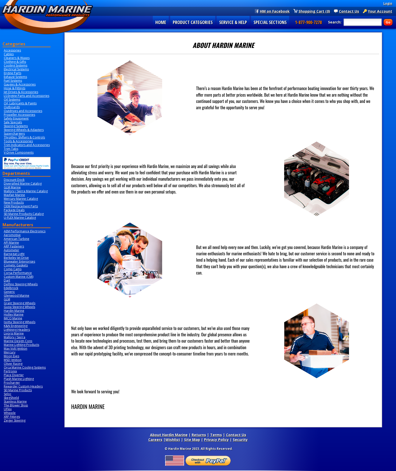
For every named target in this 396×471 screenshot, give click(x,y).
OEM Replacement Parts (21, 206)
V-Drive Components (19, 152)
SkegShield (11, 398)
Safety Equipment (16, 118)
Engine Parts (12, 73)
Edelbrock (11, 288)
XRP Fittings (12, 416)
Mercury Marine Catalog (21, 199)
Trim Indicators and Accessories (27, 145)
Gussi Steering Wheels (19, 307)
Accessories (12, 50)
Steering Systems (16, 126)
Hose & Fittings (14, 88)
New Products (14, 202)
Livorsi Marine (14, 333)
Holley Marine (13, 314)
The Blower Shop (16, 405)
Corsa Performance (18, 273)
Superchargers (14, 133)
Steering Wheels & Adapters (24, 130)
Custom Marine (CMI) (18, 276)
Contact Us (349, 11)
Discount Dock (14, 180)
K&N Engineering (16, 326)
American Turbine (16, 239)
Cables (9, 54)
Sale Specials (13, 122)
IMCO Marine (13, 318)
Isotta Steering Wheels (19, 322)
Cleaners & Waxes (17, 58)
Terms (216, 434)
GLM (7, 299)
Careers (155, 439)
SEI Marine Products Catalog (24, 214)
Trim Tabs (11, 149)
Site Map (192, 439)
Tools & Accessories (18, 141)
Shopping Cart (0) (314, 11)
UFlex (8, 409)
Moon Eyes (11, 356)
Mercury (9, 352)
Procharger (12, 382)
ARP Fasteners (14, 246)
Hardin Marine (14, 311)
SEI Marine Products (18, 390)
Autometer (11, 250)
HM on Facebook (275, 11)
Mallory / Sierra (14, 337)
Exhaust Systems (15, 77)
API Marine (11, 242)
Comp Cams (12, 269)
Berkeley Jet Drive (16, 258)
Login (387, 3)
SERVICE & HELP (233, 22)
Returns (199, 434)
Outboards (12, 107)
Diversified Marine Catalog (23, 183)
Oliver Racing (13, 364)
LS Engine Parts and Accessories (26, 96)
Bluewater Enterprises (19, 261)
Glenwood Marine (16, 295)
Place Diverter (14, 375)
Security (240, 439)
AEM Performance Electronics (24, 231)
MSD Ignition (12, 360)
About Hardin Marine (169, 434)
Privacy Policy (216, 439)
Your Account (380, 11)
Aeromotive (12, 235)
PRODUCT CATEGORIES (193, 22)
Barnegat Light (14, 254)
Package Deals (14, 210)
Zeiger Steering (15, 420)
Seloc (7, 394)
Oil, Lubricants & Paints (20, 103)
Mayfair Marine (14, 195)
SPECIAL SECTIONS (270, 22)
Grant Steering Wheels (19, 303)
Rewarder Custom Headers (23, 386)
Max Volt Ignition (15, 348)
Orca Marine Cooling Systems (25, 367)
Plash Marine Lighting (19, 379)
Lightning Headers (17, 329)
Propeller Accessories (19, 115)
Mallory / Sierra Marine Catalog (26, 191)
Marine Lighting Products (21, 345)
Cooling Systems (15, 65)
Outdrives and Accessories (23, 111)
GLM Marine (12, 187)
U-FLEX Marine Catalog (20, 217)
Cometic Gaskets (16, 265)
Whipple (10, 413)
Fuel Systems (13, 80)
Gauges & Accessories (20, 84)
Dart (7, 280)
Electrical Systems (16, 69)
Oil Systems (12, 99)
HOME (160, 22)
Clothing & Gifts (15, 62)
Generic (9, 292)
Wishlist (172, 439)
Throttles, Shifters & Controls (24, 137)
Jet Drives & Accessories (21, 92)
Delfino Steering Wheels (21, 284)
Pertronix (10, 371)
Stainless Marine (15, 401)
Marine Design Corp (18, 341)
